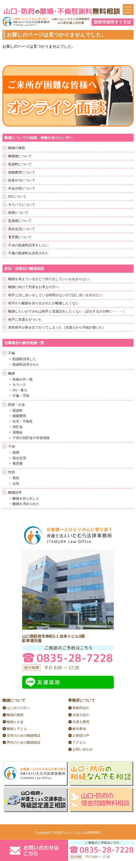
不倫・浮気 (21, 396)
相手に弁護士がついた (25, 319)
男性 (16, 478)
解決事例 (79, 729)
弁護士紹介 (80, 715)
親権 (16, 452)
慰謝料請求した (24, 359)
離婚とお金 (15, 722)
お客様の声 (80, 735)
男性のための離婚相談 (23, 742)
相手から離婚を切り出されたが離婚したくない (43, 303)
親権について (18, 212)
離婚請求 (15, 492)
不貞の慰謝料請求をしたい (28, 245)
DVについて (17, 196)
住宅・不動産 (23, 421)
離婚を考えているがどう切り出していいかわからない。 (50, 279)
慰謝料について (20, 164)
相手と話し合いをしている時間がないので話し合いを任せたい (55, 295)
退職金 (18, 432)
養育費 (18, 463)
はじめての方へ (18, 708)
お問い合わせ (82, 749)
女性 (16, 483)
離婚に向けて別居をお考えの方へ (33, 287)
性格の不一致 (23, 379)
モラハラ (19, 385)
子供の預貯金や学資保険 (31, 438)
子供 (11, 446)
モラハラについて (21, 205)
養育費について (20, 237)
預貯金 (18, 427)
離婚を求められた (26, 504)
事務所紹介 (80, 708)
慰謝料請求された (26, 364)
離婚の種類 (16, 148)
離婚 (11, 373)
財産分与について (21, 180)
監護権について (20, 221)
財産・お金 (16, 404)
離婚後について (20, 156)
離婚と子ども (17, 729)
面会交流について (21, 229)
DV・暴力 (20, 390)
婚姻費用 (19, 416)
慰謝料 (18, 410)
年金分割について (21, 188)
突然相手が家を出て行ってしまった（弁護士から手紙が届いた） (57, 327)
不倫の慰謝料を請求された (28, 253)
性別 (11, 472)
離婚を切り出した (26, 498)
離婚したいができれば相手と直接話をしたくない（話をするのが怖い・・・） (67, 311)
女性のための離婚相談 (23, 735)
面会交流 (19, 458)
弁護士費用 (80, 722)
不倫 (11, 353)
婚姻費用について (21, 172)
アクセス (79, 742)
